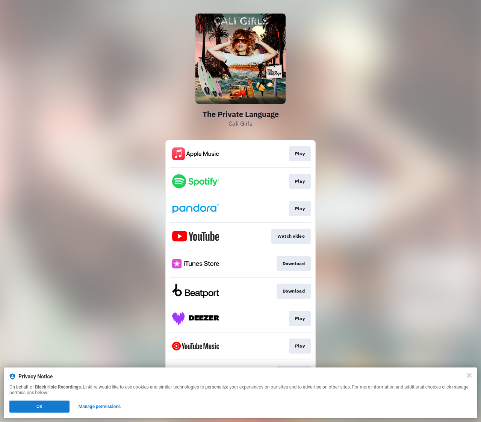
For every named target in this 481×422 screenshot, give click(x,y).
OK (39, 406)
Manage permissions (100, 406)
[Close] (469, 375)
